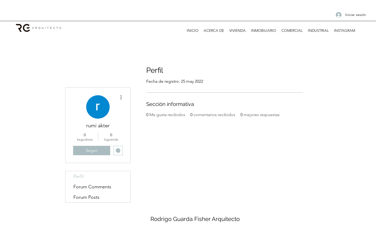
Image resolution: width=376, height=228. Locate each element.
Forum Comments (92, 187)
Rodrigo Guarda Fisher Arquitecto (195, 218)
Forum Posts (86, 197)
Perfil (78, 176)
